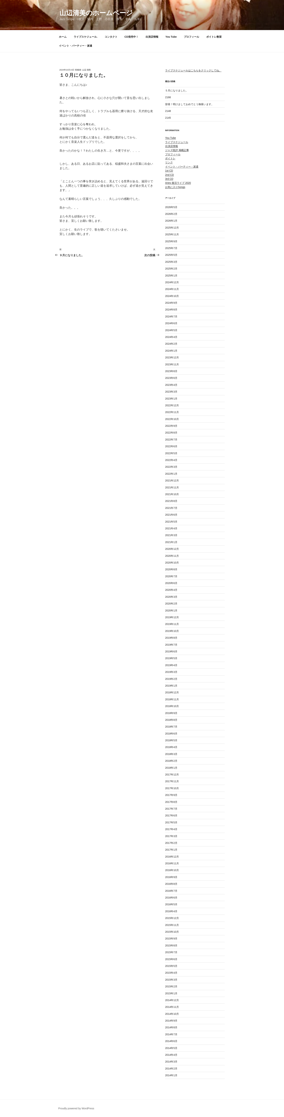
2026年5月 (171, 207)
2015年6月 (171, 959)
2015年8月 (171, 945)
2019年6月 (171, 651)
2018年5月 (171, 740)
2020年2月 (171, 603)
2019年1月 (171, 685)
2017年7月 (171, 808)
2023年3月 (171, 391)
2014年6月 (171, 1041)
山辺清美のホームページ (96, 13)
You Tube (171, 36)
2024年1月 (171, 350)
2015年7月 (171, 952)
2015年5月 (171, 966)
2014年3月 (171, 1061)
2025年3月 (171, 261)
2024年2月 (171, 343)
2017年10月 (172, 788)
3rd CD (169, 178)
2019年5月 (171, 658)
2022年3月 (171, 466)
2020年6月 (171, 583)
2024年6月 (171, 323)
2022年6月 (171, 446)
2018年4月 (171, 747)
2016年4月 (171, 911)
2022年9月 (171, 425)
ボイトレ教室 (214, 36)
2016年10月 (172, 870)
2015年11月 (172, 925)
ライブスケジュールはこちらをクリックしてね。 (193, 70)
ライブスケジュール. (85, 36)
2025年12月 (172, 227)
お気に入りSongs (175, 187)
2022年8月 (171, 432)
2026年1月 (171, 220)
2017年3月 (171, 836)
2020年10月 (172, 562)
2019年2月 (171, 678)
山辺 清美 (86, 70)
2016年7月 (171, 890)
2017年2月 (171, 842)
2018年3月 (171, 754)
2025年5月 (171, 254)
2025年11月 (172, 234)
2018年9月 (171, 713)
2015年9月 (171, 938)
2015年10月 (172, 931)
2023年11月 (172, 364)
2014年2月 (171, 1068)
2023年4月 (171, 384)
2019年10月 (172, 631)
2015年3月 (171, 979)
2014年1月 (171, 1075)
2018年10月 (172, 706)
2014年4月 (171, 1054)
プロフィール (191, 36)
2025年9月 (171, 241)
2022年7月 (171, 439)
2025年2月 (171, 268)
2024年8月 (171, 309)
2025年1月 (171, 275)
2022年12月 (172, 405)
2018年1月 (171, 767)
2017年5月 (171, 822)
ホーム (63, 36)
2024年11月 (172, 289)
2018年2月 (171, 760)
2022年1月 (171, 473)
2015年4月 (171, 972)
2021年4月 (171, 528)
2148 (168, 111)
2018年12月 (172, 692)
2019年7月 (171, 644)
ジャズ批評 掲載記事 (177, 150)
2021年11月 (172, 487)
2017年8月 (171, 801)
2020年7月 (171, 576)
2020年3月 (171, 596)
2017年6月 (171, 815)
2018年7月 (171, 726)
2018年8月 (171, 719)
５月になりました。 (176, 90)
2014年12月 (172, 1000)
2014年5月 (171, 1048)
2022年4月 (171, 460)
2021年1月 (171, 542)
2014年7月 (171, 1034)
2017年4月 (171, 829)
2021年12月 (172, 480)
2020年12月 (172, 548)
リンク (169, 162)
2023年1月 (171, 398)
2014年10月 (172, 1013)
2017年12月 (172, 774)
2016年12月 (172, 856)
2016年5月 (171, 904)
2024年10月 (172, 296)
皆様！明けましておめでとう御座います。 (189, 104)
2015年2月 (171, 986)
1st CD (169, 170)
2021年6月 (171, 514)
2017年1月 (171, 849)
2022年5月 (171, 453)
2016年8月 (171, 883)
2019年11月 (172, 624)
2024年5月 (171, 330)
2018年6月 (171, 733)
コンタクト (111, 36)
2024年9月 (171, 302)
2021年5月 (171, 521)
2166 (168, 97)
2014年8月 (171, 1027)
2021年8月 (171, 501)
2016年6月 (171, 897)
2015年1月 (171, 993)
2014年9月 (171, 1020)
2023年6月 (171, 377)
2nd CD (169, 174)
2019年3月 (171, 671)
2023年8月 (171, 371)
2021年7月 (171, 507)
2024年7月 (171, 316)
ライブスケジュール (176, 142)
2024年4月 (171, 337)
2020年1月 (171, 610)
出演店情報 (152, 36)
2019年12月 (172, 617)
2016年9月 (171, 877)
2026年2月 (171, 213)
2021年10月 (172, 494)
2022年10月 (172, 419)
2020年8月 (171, 569)
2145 (168, 117)
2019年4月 (171, 665)
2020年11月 (172, 555)
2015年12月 (172, 918)
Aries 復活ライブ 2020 (178, 182)
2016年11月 (172, 863)
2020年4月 (171, 589)
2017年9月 (171, 795)
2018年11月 (172, 699)
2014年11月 (172, 1006)
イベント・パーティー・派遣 (75, 45)
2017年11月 (172, 781)
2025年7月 (171, 248)
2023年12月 (172, 357)
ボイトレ (170, 158)
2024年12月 (172, 282)
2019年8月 (171, 637)
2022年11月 (172, 412)
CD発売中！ (131, 36)
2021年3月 (171, 535)
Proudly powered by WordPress (76, 1108)
